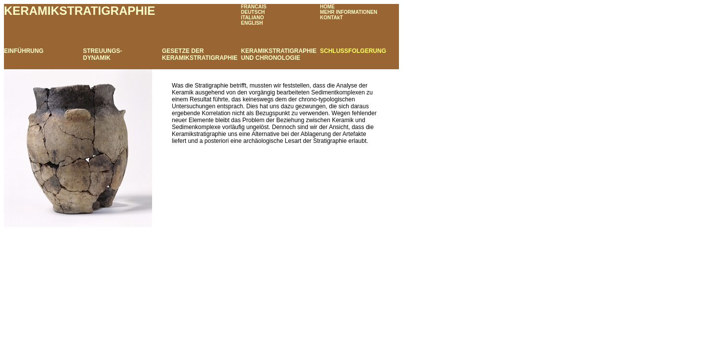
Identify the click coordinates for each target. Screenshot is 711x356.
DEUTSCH (253, 12)
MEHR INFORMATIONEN (348, 12)
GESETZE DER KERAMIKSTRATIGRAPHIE (199, 54)
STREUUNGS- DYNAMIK (102, 54)
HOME (327, 6)
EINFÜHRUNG (23, 50)
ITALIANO (252, 17)
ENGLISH (252, 23)
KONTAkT (331, 17)
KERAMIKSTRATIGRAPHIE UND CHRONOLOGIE (278, 54)
